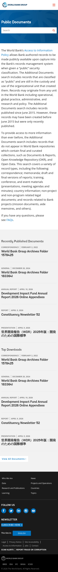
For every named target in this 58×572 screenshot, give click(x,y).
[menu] (54, 4)
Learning (5, 493)
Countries (35, 488)
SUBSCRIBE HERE (10, 524)
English (22, 533)
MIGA (22, 564)
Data (4, 483)
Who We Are (7, 478)
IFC (16, 564)
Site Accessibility (32, 542)
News (33, 478)
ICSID (30, 564)
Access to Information (12, 545)
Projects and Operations (41, 483)
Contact (35, 545)
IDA (11, 564)
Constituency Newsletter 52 (20, 314)
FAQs (9, 220)
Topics (34, 493)
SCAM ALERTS (7, 549)
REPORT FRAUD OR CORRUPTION (31, 549)
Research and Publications (13, 488)
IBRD (4, 564)
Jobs (27, 545)
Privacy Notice (15, 542)
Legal (4, 542)
